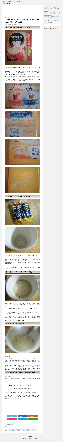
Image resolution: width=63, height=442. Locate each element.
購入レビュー (8, 424)
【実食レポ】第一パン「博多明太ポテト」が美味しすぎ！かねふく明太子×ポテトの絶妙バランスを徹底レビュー (52, 14)
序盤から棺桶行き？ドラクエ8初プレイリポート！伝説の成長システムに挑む (22, 429)
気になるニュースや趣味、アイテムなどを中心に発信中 (31, 438)
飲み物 (12, 424)
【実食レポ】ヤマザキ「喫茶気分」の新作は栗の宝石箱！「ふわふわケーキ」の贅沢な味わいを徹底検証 (52, 10)
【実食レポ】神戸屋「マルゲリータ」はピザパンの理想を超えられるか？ (21, 430)
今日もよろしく (7, 3)
